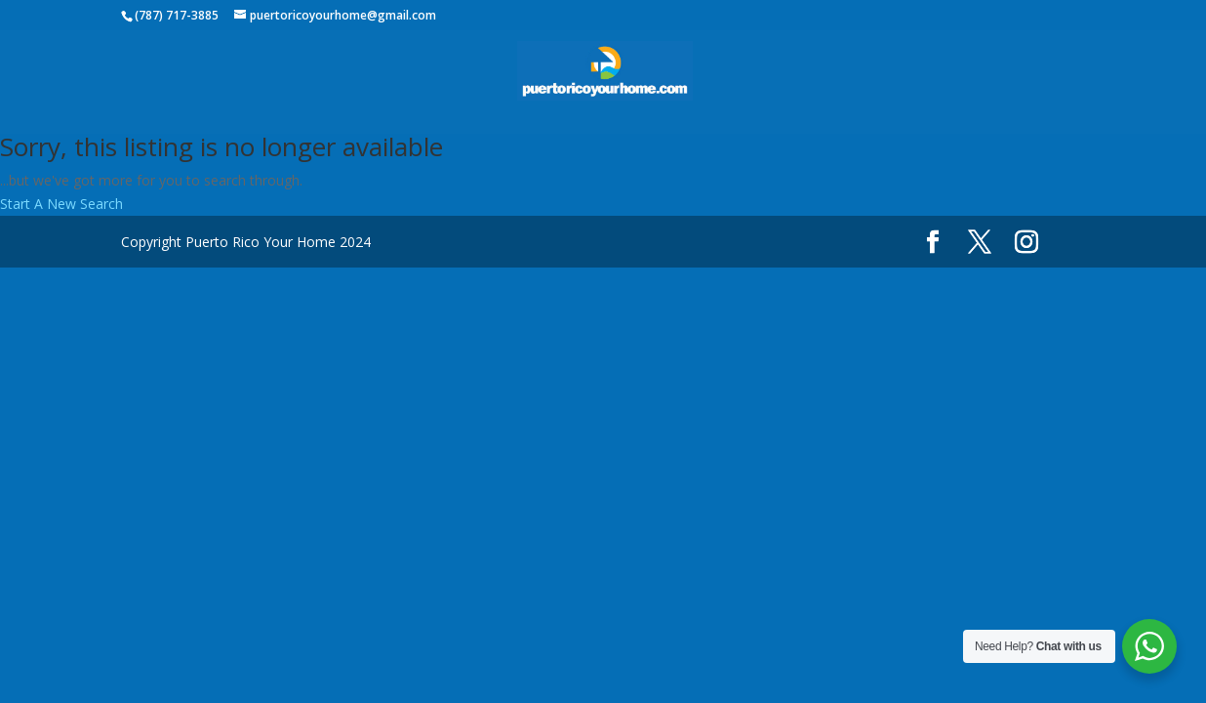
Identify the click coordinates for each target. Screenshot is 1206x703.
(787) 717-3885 (177, 15)
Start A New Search (61, 203)
